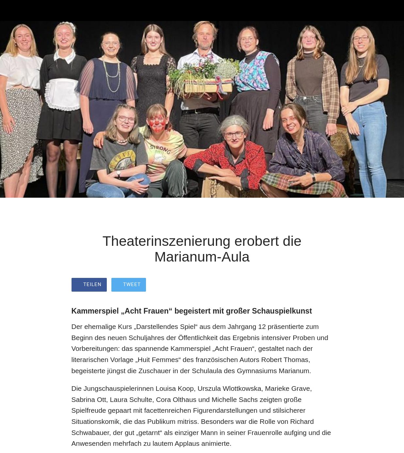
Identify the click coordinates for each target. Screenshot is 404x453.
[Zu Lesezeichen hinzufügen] (325, 285)
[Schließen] (10, 10)
